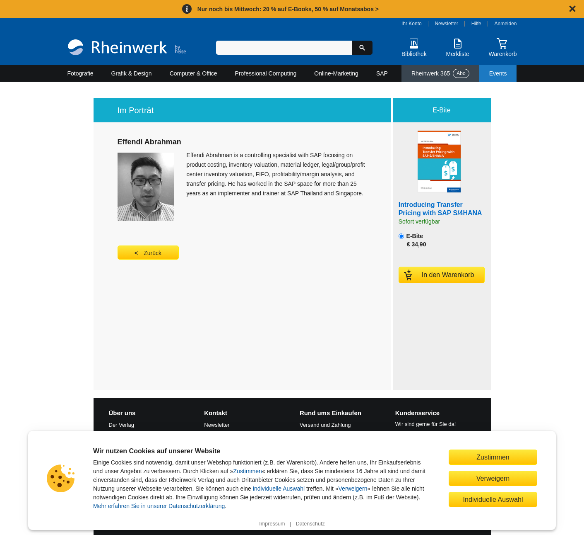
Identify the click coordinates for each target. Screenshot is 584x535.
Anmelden (506, 24)
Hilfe (476, 24)
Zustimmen (247, 471)
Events (498, 73)
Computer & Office (193, 73)
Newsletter (446, 24)
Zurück (152, 253)
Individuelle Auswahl (493, 499)
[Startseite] (126, 48)
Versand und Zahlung (325, 425)
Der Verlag (121, 425)
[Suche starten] (362, 48)
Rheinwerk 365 (440, 73)
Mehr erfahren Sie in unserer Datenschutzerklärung (159, 506)
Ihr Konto (411, 24)
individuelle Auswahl (279, 488)
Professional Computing (266, 73)
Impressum (272, 524)
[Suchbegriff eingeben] (284, 48)
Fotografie (80, 73)
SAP (382, 73)
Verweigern (353, 488)
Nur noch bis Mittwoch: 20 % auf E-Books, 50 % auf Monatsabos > (288, 9)
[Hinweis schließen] (572, 9)
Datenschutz (310, 524)
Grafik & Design (131, 73)
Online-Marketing (336, 73)
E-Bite (412, 240)
